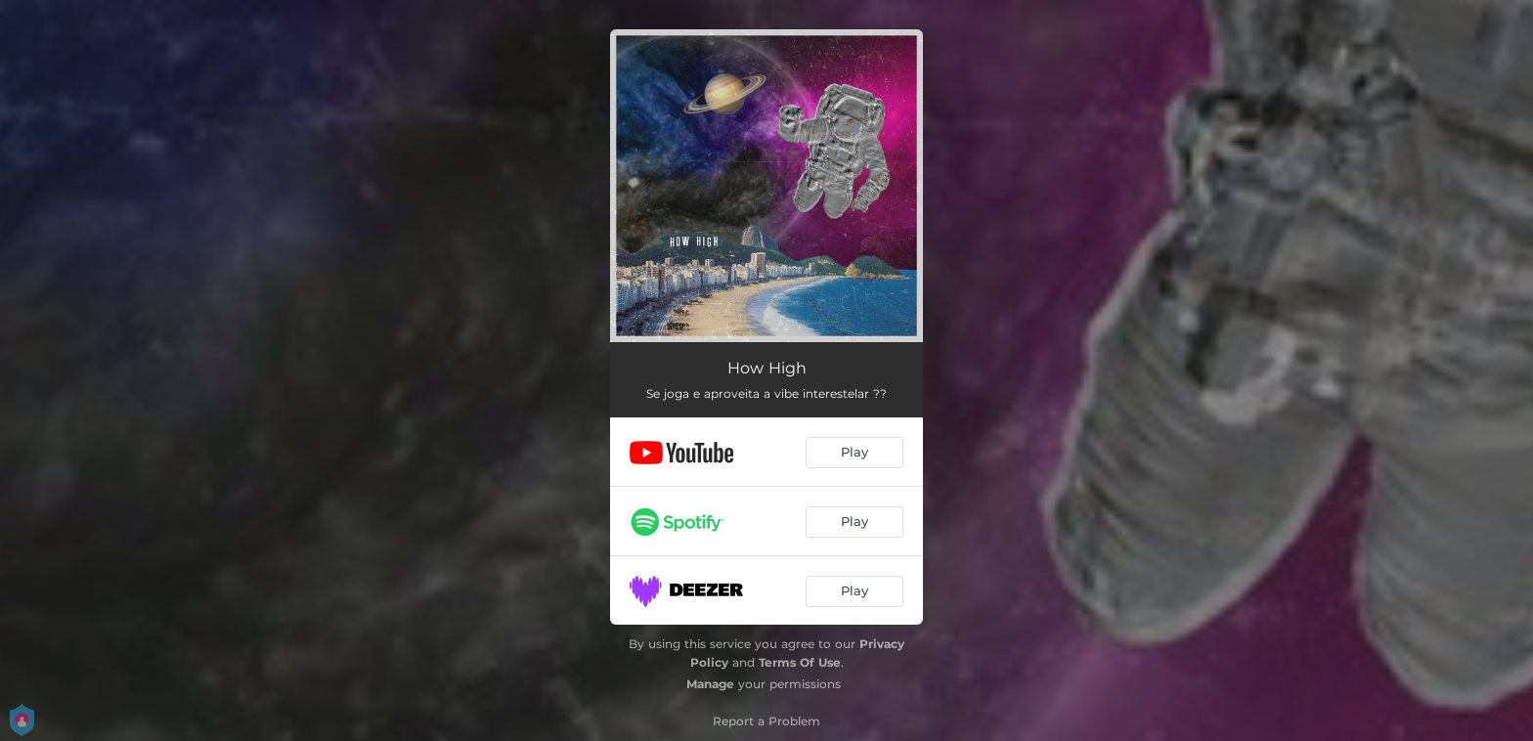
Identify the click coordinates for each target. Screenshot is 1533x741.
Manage (710, 683)
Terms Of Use (800, 662)
